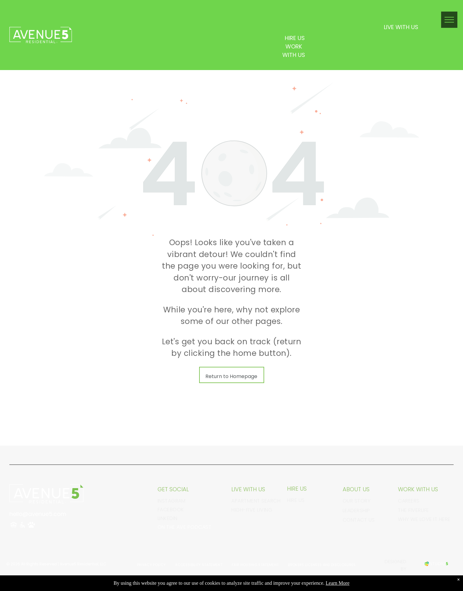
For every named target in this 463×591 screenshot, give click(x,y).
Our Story (356, 500)
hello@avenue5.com (37, 514)
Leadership (356, 510)
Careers (408, 500)
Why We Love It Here (424, 519)
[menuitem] (151, 565)
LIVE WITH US (401, 27)
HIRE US (295, 38)
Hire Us (295, 500)
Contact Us (359, 519)
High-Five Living (251, 509)
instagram (172, 500)
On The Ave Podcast (185, 527)
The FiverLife (413, 510)
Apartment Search (255, 500)
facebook (171, 509)
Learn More (338, 583)
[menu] (449, 20)
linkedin (168, 518)
